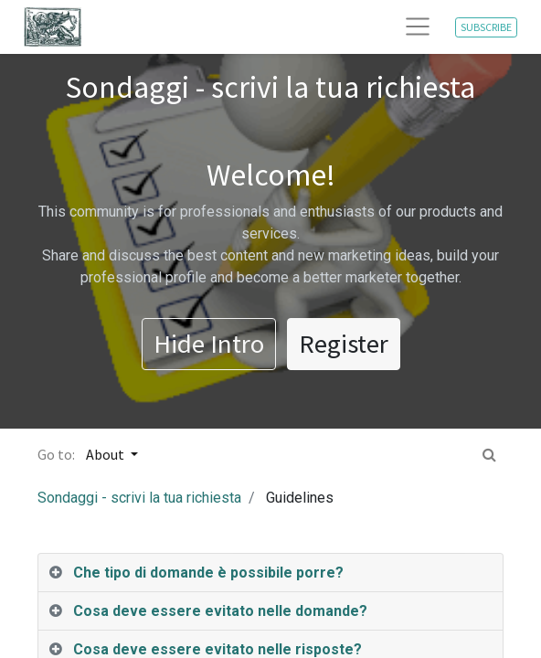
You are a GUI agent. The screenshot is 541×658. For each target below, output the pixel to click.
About (106, 454)
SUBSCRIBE (486, 27)
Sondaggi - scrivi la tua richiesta (139, 497)
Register (343, 343)
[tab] (270, 573)
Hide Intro (209, 343)
